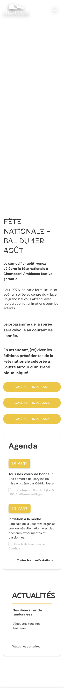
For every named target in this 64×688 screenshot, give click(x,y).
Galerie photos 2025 (32, 387)
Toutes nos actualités (26, 646)
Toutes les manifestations (35, 560)
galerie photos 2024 (32, 403)
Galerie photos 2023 (32, 419)
